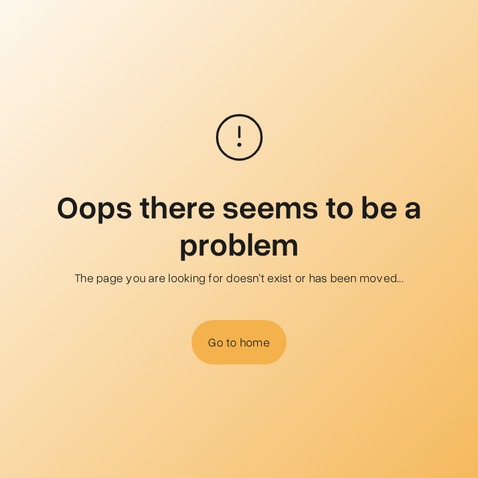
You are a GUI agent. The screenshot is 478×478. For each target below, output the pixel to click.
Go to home (239, 342)
